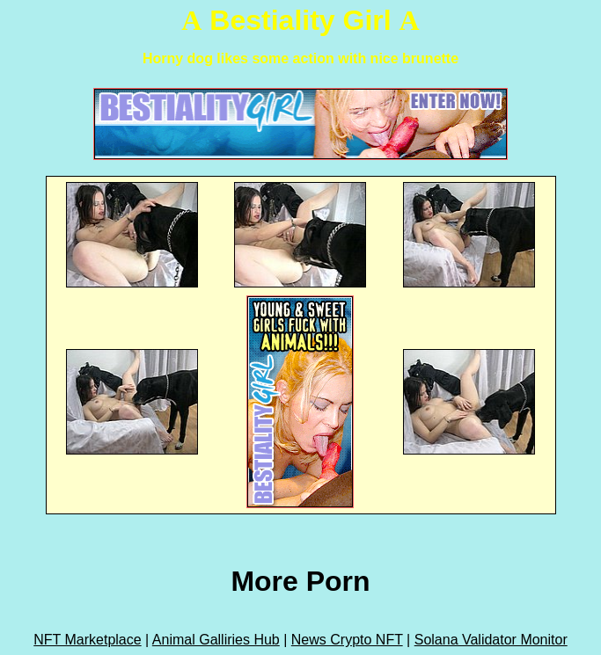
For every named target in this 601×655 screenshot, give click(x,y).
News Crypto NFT (347, 639)
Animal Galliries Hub (216, 639)
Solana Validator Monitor (491, 639)
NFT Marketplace (87, 639)
